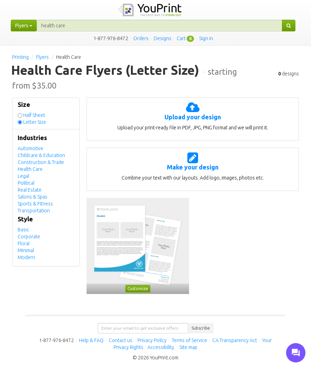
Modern (26, 257)
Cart (181, 38)
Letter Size (34, 122)
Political (26, 183)
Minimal (26, 250)
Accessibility (161, 347)
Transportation (34, 210)
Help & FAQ (91, 340)
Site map (188, 347)
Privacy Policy (152, 340)
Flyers (42, 57)
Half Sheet (34, 115)
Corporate (29, 236)
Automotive (30, 148)
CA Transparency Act (234, 340)
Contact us (120, 340)
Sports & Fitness (35, 203)
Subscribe (201, 328)
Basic (23, 229)
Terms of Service (189, 340)
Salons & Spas (32, 197)
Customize (137, 288)
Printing (20, 57)
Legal (23, 176)
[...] (159, 25)
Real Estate (30, 190)
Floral (23, 243)
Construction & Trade (41, 162)
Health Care (30, 169)
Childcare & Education (41, 155)
